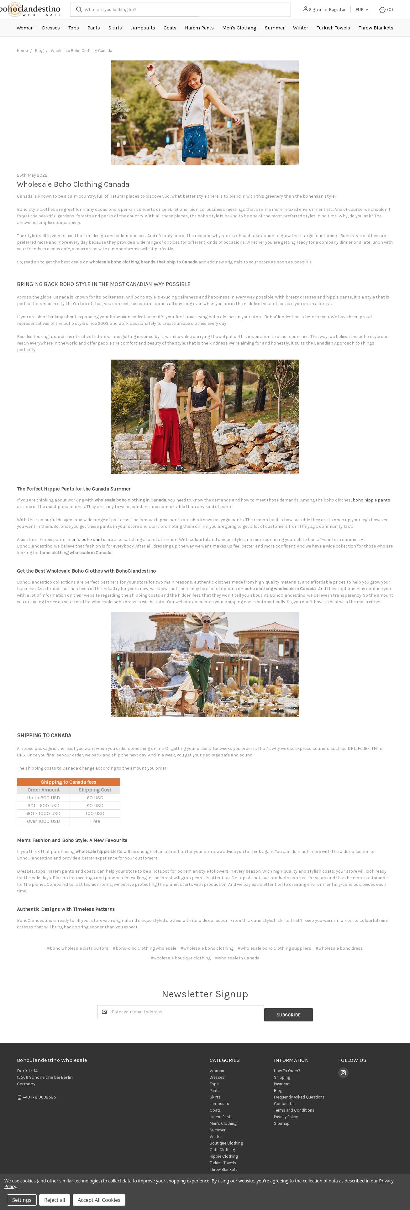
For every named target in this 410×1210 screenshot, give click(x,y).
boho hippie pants (371, 500)
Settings (21, 1200)
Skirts (115, 28)
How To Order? (287, 1068)
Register (339, 9)
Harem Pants (199, 28)
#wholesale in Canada (237, 958)
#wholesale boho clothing (207, 948)
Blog (278, 1087)
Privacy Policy (286, 1114)
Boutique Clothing (226, 1140)
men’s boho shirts (86, 539)
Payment (282, 1081)
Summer (275, 28)
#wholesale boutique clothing (180, 958)
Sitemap (282, 1120)
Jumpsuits (142, 28)
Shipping (282, 1074)
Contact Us (284, 1100)
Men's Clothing (239, 28)
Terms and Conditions (294, 1107)
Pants (93, 28)
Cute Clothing (222, 1147)
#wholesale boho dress (339, 948)
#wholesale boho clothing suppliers (274, 948)
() (387, 9)
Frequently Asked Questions (299, 1094)
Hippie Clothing (224, 1153)
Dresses (51, 28)
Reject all (54, 1200)
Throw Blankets (376, 28)
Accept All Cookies (99, 1200)
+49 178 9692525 (39, 1094)
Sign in (318, 9)
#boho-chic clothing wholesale (144, 948)
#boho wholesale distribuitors (77, 948)
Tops (73, 28)
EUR (364, 9)
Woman (25, 28)
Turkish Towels (333, 28)
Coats (170, 28)
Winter (300, 28)
